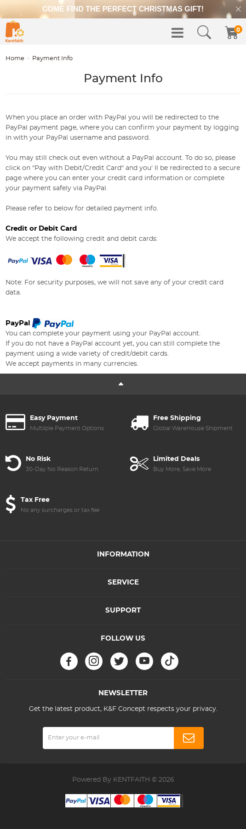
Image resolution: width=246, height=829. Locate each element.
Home (15, 59)
